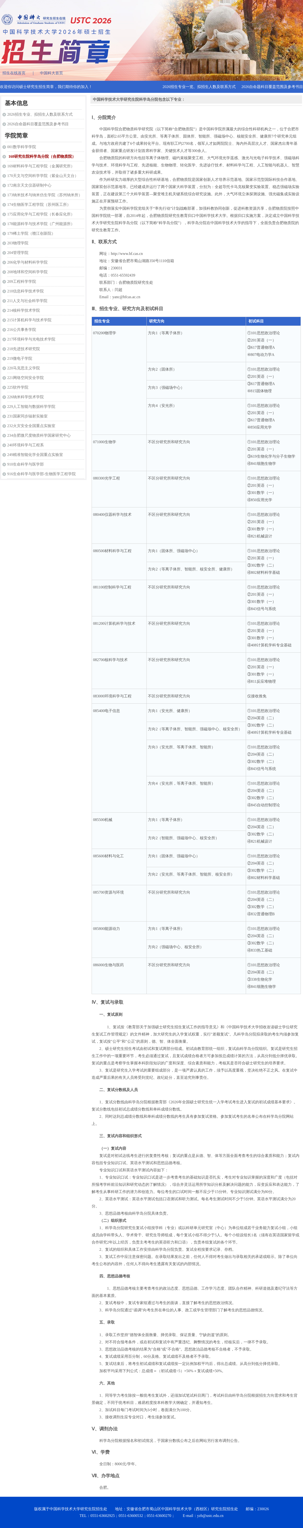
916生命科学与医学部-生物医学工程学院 (41, 474)
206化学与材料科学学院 (27, 262)
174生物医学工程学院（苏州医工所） (39, 204)
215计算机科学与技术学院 (29, 320)
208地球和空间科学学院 (27, 272)
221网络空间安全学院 (25, 378)
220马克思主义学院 (23, 368)
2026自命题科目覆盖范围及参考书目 (272, 87)
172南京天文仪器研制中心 (29, 185)
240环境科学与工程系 (25, 445)
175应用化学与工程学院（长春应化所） (41, 214)
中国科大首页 (51, 73)
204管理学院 (17, 253)
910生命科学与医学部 (25, 464)
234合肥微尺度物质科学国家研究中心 (39, 435)
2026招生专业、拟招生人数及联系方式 (40, 114)
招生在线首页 (13, 73)
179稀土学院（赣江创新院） (31, 233)
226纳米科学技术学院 (25, 397)
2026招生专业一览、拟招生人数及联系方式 (199, 87)
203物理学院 (17, 243)
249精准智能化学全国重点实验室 (35, 455)
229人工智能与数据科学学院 (31, 406)
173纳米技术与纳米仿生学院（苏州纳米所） (44, 195)
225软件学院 (17, 387)
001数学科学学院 (21, 147)
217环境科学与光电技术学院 (31, 339)
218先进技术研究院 (23, 349)
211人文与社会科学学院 (27, 301)
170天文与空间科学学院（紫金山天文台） (42, 176)
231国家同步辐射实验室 (27, 416)
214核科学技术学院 (23, 310)
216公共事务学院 (21, 330)
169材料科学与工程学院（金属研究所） (41, 166)
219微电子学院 (19, 358)
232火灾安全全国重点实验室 (31, 426)
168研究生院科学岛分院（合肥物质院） (42, 156)
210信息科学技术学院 (25, 291)
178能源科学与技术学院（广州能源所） (41, 224)
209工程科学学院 (21, 281)
